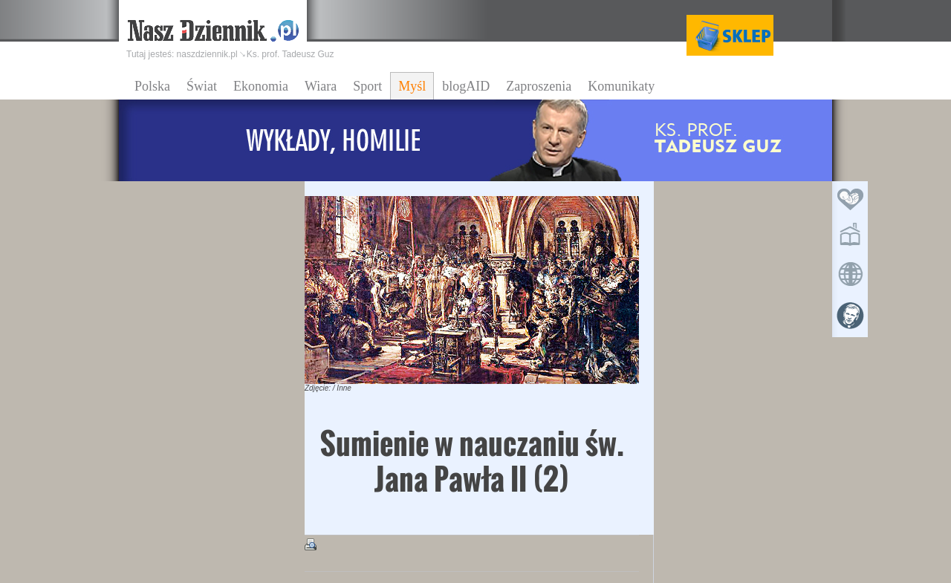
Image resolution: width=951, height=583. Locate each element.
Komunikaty (621, 86)
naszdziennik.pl (207, 54)
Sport (367, 86)
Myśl (412, 86)
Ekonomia (260, 86)
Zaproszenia (538, 86)
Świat (201, 86)
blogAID (466, 86)
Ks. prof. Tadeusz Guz (290, 54)
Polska (152, 86)
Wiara (321, 86)
